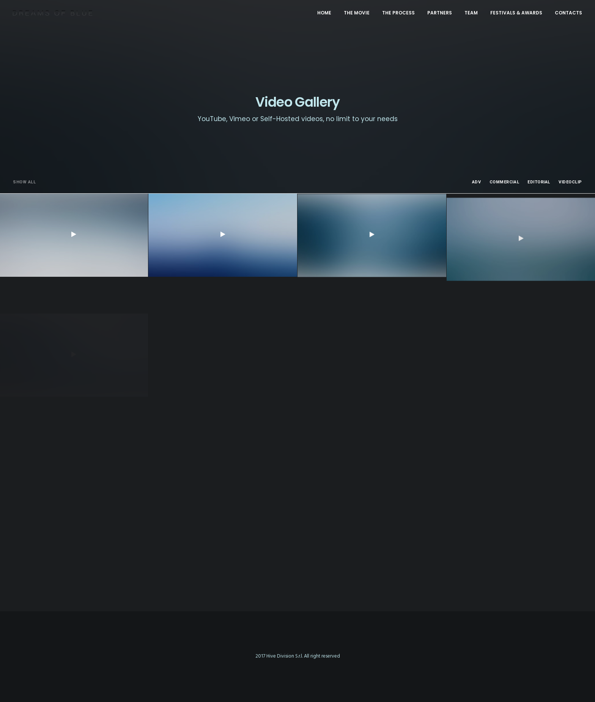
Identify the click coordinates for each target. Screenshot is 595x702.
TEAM (471, 12)
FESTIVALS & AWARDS (516, 12)
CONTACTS (568, 12)
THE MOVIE (357, 12)
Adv (476, 182)
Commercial (504, 182)
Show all (24, 182)
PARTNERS (439, 12)
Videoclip (570, 182)
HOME (324, 12)
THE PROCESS (398, 12)
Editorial (538, 182)
